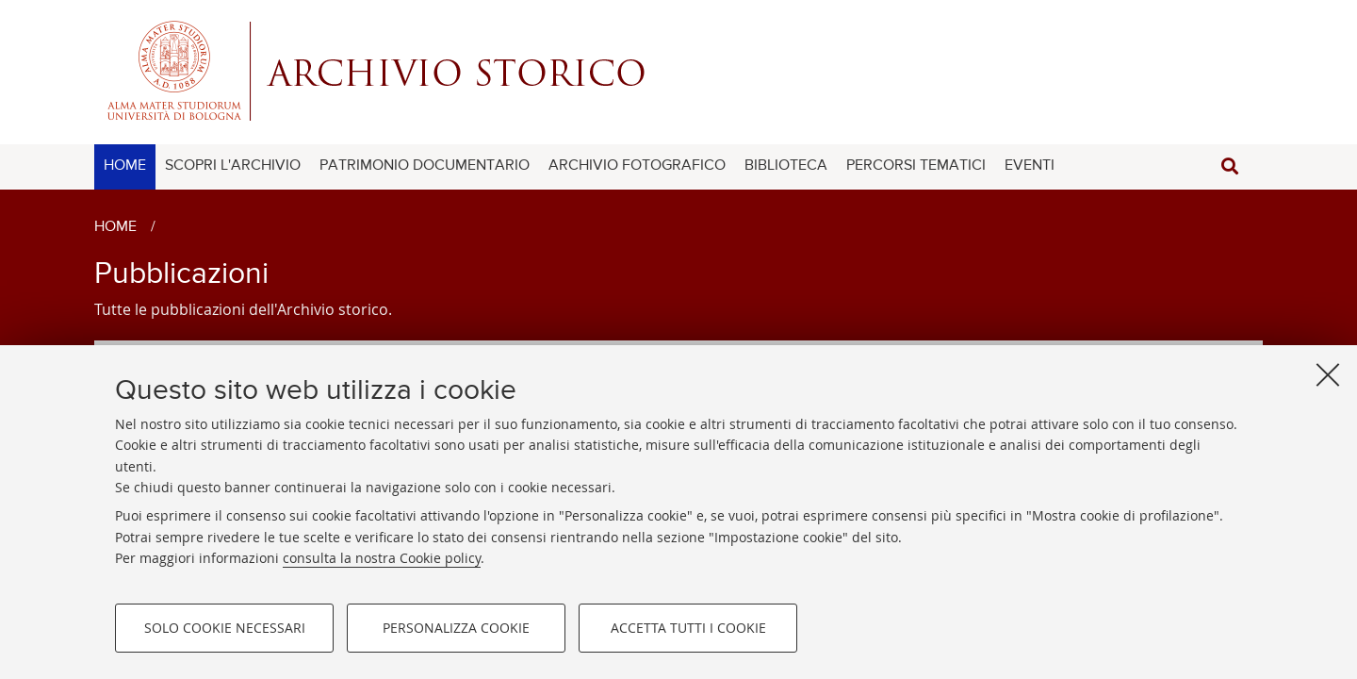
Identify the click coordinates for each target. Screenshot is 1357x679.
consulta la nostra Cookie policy (382, 558)
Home (115, 227)
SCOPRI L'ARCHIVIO (233, 166)
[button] (1230, 166)
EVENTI (1030, 166)
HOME (125, 166)
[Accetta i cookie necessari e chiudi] (1328, 374)
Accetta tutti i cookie (688, 628)
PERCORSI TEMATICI (916, 166)
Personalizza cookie (456, 628)
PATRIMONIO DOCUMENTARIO (424, 166)
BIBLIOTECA (785, 166)
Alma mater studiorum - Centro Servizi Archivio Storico (678, 70)
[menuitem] (124, 167)
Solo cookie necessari (224, 628)
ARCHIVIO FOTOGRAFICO (637, 166)
